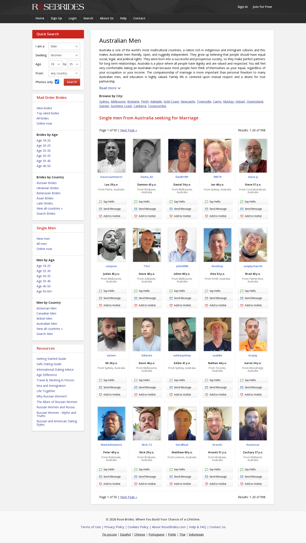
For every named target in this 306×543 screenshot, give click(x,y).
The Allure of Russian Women (57, 402)
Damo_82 (147, 177)
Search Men (45, 334)
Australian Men (47, 324)
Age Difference (47, 375)
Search (88, 18)
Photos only (47, 81)
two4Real (182, 445)
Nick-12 (147, 445)
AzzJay (252, 355)
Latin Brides (45, 203)
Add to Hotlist (109, 216)
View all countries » (50, 208)
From (39, 73)
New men (43, 239)
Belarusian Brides (49, 193)
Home (39, 18)
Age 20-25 (44, 145)
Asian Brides (45, 198)
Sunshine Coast (121, 106)
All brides (43, 118)
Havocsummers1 (111, 177)
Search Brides (46, 213)
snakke (217, 355)
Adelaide (156, 101)
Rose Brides (58, 7)
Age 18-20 (44, 140)
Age (38, 64)
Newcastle (188, 101)
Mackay (228, 101)
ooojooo (111, 266)
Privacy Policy (114, 527)
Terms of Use (91, 527)
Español (125, 534)
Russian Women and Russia (56, 407)
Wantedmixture (111, 445)
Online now (44, 123)
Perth (145, 101)
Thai (182, 534)
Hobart (240, 101)
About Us (106, 18)
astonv (111, 355)
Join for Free (262, 6)
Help (123, 18)
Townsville (204, 101)
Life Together (46, 391)
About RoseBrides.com (169, 527)
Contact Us (218, 527)
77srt (146, 266)
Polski (172, 534)
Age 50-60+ (44, 291)
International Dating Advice (55, 369)
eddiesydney (182, 355)
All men (42, 244)
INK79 (217, 177)
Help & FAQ (197, 527)
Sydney (104, 101)
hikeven (147, 355)
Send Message (110, 209)
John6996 (182, 266)
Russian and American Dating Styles (57, 422)
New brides (44, 108)
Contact (139, 18)
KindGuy (217, 266)
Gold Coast (171, 101)
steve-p (253, 177)
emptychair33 (253, 266)
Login (73, 18)
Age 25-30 (44, 151)
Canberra (140, 106)
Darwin (104, 106)
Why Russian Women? (52, 396)
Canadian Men (46, 313)
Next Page (128, 130)
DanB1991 (182, 177)
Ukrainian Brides (48, 188)
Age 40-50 (44, 166)
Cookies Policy (138, 527)
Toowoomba (157, 106)
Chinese (139, 534)
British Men (44, 318)
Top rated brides (48, 113)
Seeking (41, 55)
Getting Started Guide (51, 359)
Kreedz (217, 445)
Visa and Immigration (51, 386)
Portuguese (156, 534)
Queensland (255, 101)
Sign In (243, 6)
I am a (39, 46)
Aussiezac (253, 445)
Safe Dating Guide (49, 364)
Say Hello (107, 202)
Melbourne (118, 101)
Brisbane (133, 101)
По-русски (109, 534)
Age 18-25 (44, 266)
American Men (47, 308)
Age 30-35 (44, 156)
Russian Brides (47, 183)
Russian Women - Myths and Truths (56, 414)
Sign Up (56, 18)
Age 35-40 (44, 161)
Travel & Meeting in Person (55, 380)
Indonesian (196, 534)
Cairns (217, 101)
